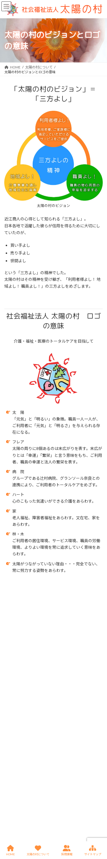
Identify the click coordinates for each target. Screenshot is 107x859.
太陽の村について (28, 588)
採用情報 (11, 743)
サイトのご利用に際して (23, 765)
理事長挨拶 (16, 615)
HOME (9, 712)
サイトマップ (14, 786)
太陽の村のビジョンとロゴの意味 (33, 636)
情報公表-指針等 (16, 733)
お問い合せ (12, 754)
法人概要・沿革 (20, 605)
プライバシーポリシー (21, 775)
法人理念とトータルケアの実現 (32, 626)
